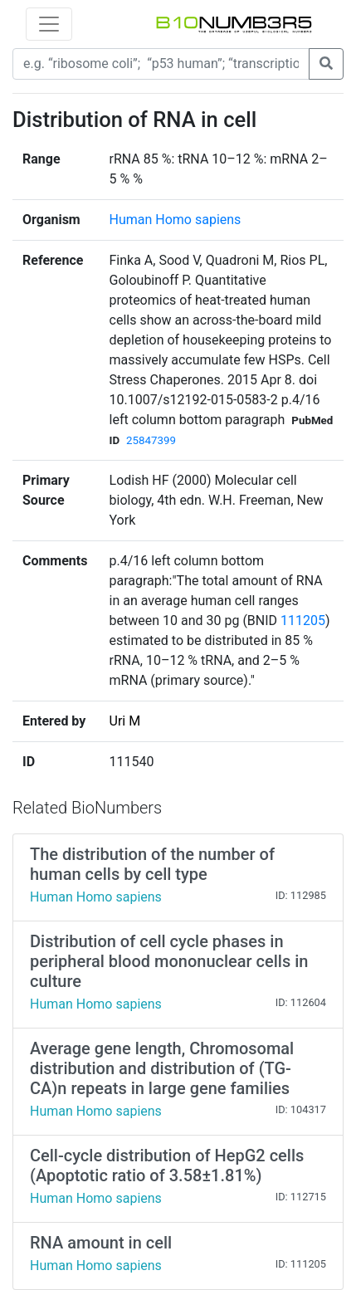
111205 (302, 620)
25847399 (151, 440)
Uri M (125, 721)
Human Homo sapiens (175, 219)
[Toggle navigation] (49, 24)
